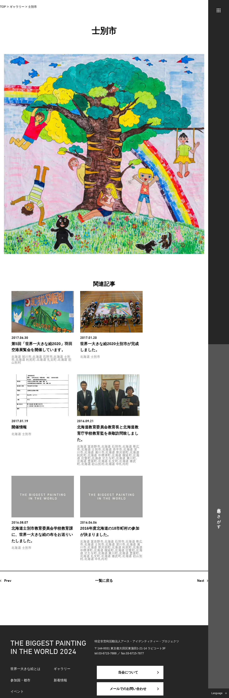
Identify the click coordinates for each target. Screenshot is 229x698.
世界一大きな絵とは (25, 669)
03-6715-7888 (107, 653)
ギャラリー (62, 669)
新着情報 (60, 680)
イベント (17, 691)
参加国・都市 (20, 680)
